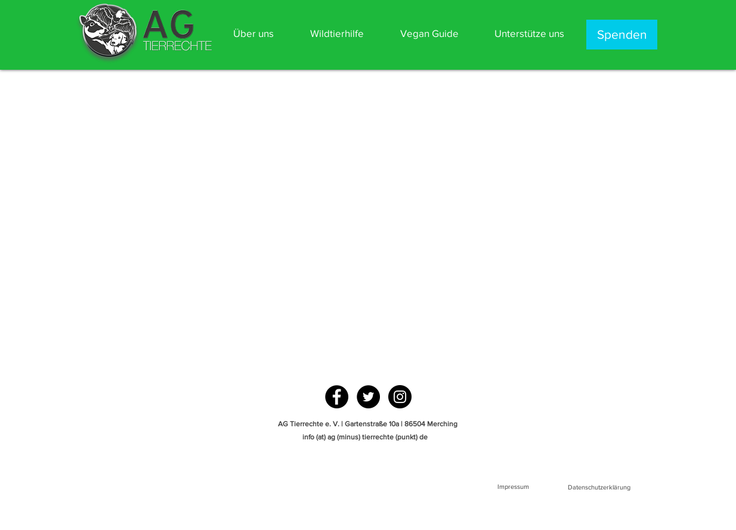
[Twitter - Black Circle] (368, 396)
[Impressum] (513, 487)
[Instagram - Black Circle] (400, 396)
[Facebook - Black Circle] (336, 396)
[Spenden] (621, 34)
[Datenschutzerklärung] (599, 487)
